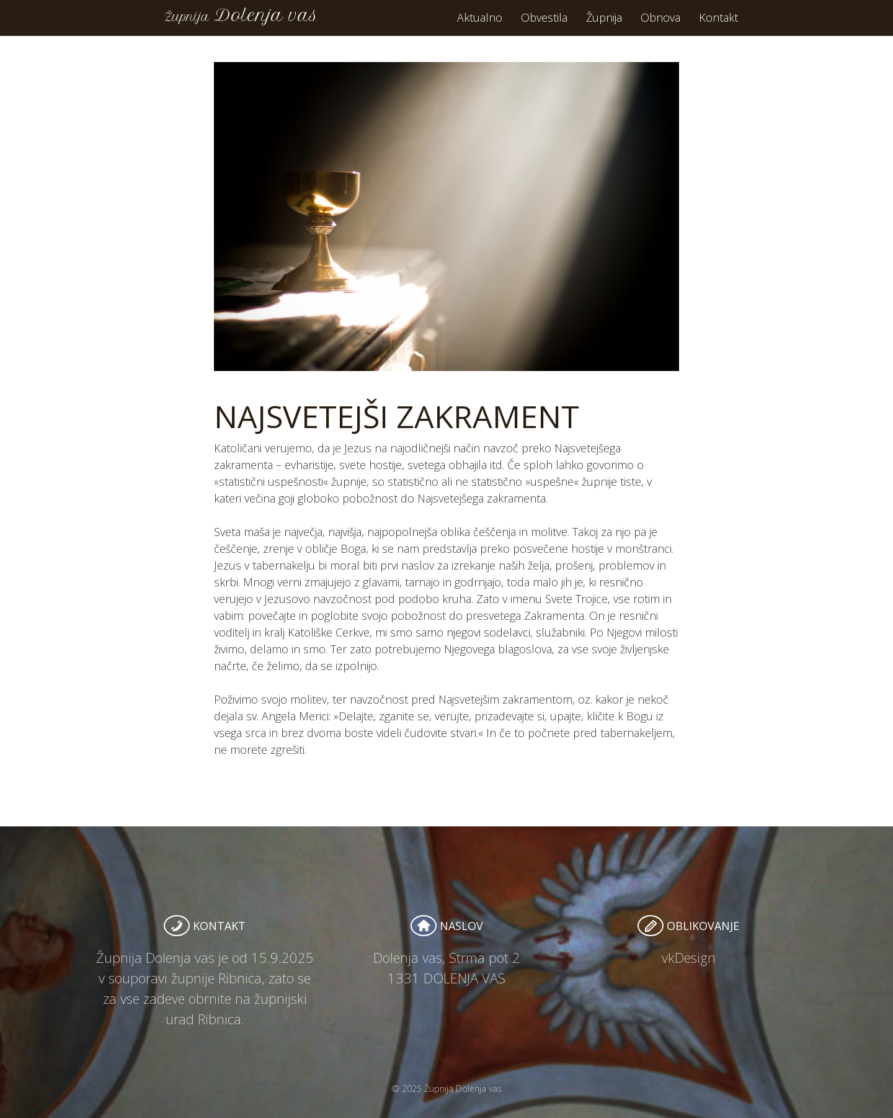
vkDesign (689, 957)
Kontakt (718, 24)
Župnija (604, 24)
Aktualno (479, 24)
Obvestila (544, 24)
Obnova (660, 24)
